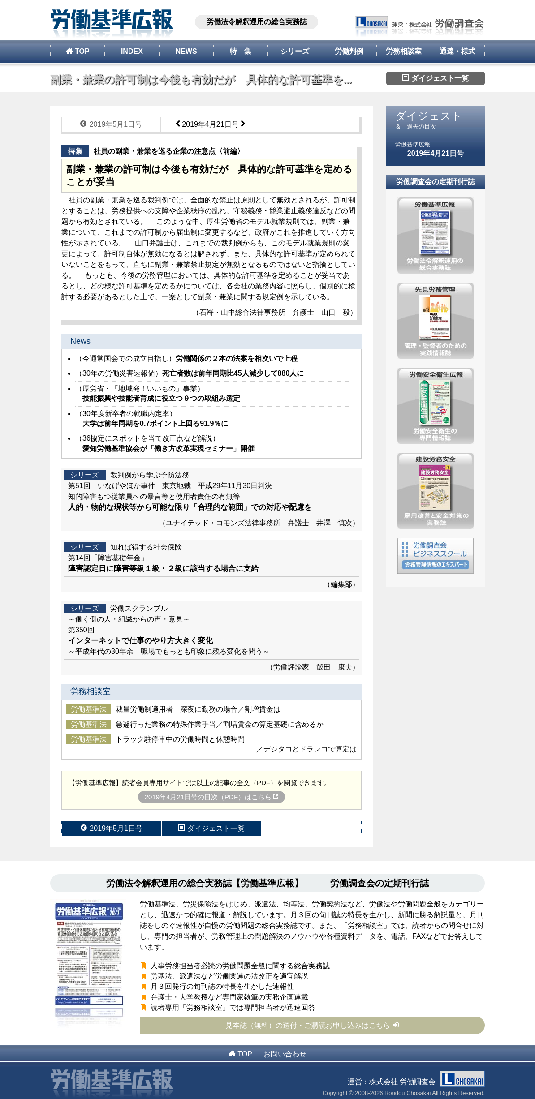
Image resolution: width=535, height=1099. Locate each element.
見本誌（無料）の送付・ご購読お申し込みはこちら (312, 1025)
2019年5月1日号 (111, 124)
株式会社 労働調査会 (427, 1082)
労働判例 (349, 51)
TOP (78, 51)
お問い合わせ (284, 1054)
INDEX (132, 51)
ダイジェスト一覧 (435, 78)
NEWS (186, 51)
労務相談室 (404, 51)
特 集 (240, 51)
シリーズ (294, 51)
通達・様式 (457, 51)
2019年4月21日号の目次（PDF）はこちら (212, 797)
